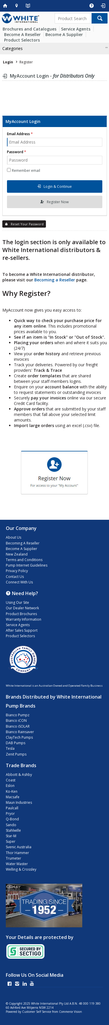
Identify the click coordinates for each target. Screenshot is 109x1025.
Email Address (18, 133)
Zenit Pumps (16, 754)
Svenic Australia (18, 846)
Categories (12, 48)
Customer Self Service (36, 1012)
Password (15, 151)
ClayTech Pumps (19, 737)
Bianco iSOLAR (18, 726)
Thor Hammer (17, 852)
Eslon (10, 785)
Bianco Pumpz (17, 714)
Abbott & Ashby (19, 774)
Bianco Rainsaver (20, 731)
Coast (10, 780)
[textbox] (73, 18)
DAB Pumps (15, 742)
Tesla (10, 748)
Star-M (11, 835)
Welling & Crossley (21, 869)
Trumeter (13, 858)
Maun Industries (19, 802)
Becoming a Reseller (54, 280)
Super (10, 841)
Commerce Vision (70, 1012)
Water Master (17, 863)
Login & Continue (58, 186)
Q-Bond (12, 819)
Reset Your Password (27, 224)
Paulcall (12, 808)
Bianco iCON (16, 720)
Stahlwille (13, 830)
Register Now (58, 201)
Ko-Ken (11, 791)
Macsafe (12, 796)
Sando (11, 824)
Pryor (10, 813)
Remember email (26, 170)
